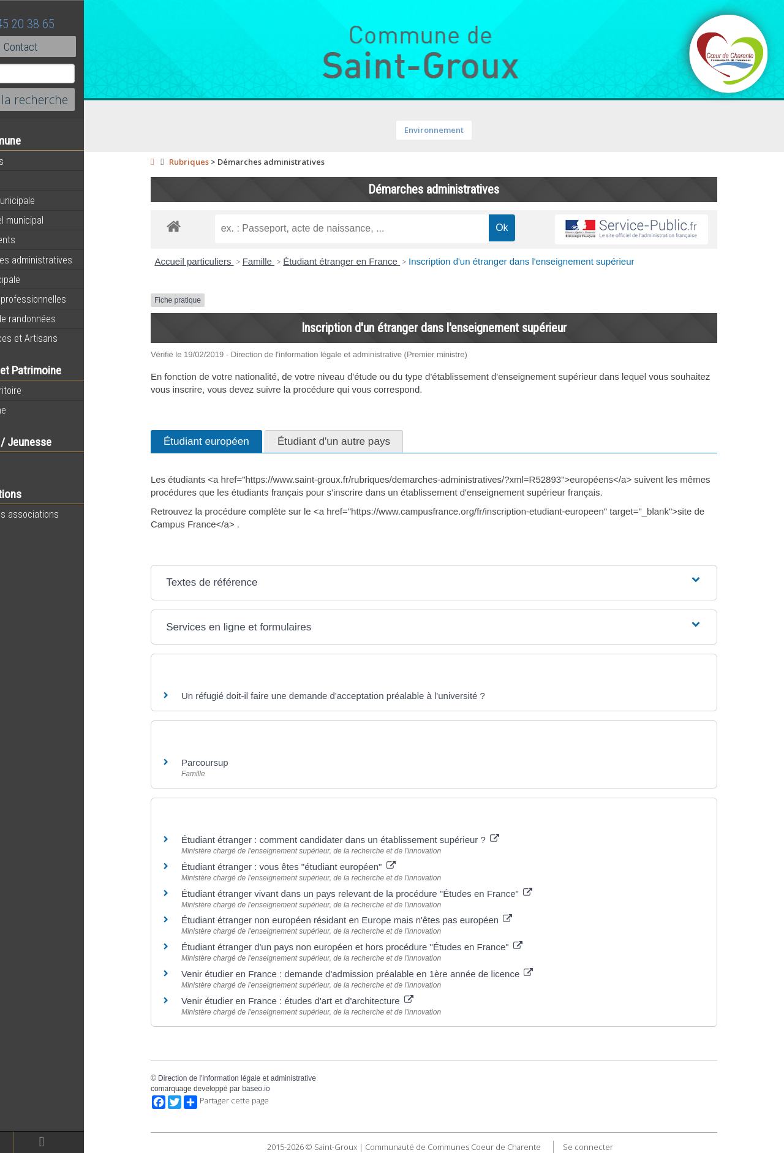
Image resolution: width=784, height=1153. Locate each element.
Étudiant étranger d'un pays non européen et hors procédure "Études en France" (377, 947)
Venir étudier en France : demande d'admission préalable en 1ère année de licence (383, 974)
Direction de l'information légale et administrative (263, 1078)
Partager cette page (252, 1102)
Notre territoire (39, 390)
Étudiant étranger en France (367, 261)
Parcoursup (230, 762)
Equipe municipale (46, 200)
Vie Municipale (39, 279)
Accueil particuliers (219, 261)
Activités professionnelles (62, 299)
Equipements (36, 239)
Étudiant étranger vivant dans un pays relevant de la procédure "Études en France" (382, 893)
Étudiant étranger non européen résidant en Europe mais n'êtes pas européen (372, 920)
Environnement (459, 129)
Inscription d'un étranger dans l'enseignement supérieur (547, 261)
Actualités (31, 161)
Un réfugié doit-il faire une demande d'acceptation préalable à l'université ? (359, 695)
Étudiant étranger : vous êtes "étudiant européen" (314, 866)
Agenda (26, 181)
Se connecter (614, 1146)
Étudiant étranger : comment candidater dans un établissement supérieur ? (366, 839)
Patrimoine (32, 410)
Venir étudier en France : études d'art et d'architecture (323, 1001)
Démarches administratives (65, 260)
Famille (284, 261)
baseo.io (281, 1088)
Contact (67, 46)
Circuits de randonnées (57, 318)
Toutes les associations (58, 514)
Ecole (21, 462)
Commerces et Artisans (57, 338)
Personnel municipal (50, 220)
